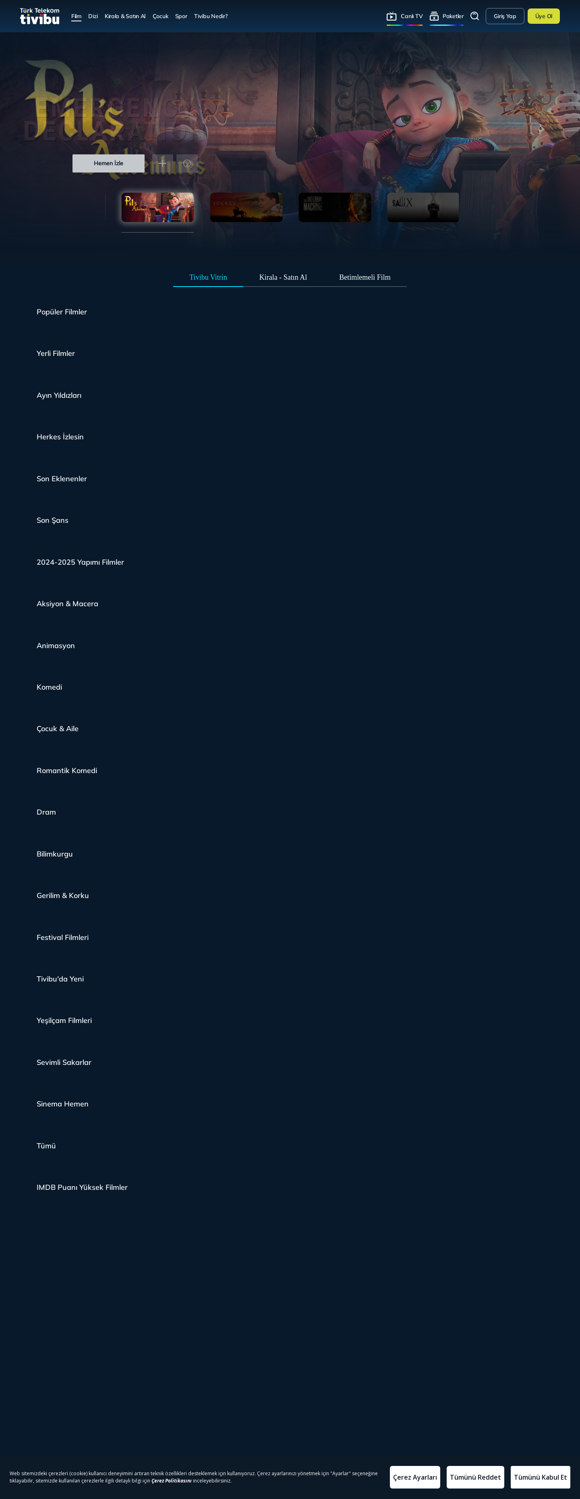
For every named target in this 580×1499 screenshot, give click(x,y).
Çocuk (160, 15)
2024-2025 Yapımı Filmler (80, 562)
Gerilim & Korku (63, 895)
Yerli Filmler (56, 353)
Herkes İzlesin (60, 436)
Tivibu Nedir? (210, 15)
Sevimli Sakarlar (64, 1062)
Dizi (92, 15)
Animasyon (56, 645)
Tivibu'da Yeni (60, 978)
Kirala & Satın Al (125, 15)
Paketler (453, 15)
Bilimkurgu (55, 854)
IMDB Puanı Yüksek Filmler (82, 1187)
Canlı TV (412, 15)
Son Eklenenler (62, 478)
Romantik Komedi (67, 770)
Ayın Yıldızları (59, 395)
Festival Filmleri (63, 937)
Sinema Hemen (63, 1103)
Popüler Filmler (62, 311)
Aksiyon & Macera (67, 603)
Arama (475, 16)
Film (76, 15)
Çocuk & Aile (58, 728)
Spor (181, 15)
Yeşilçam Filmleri (64, 1020)
